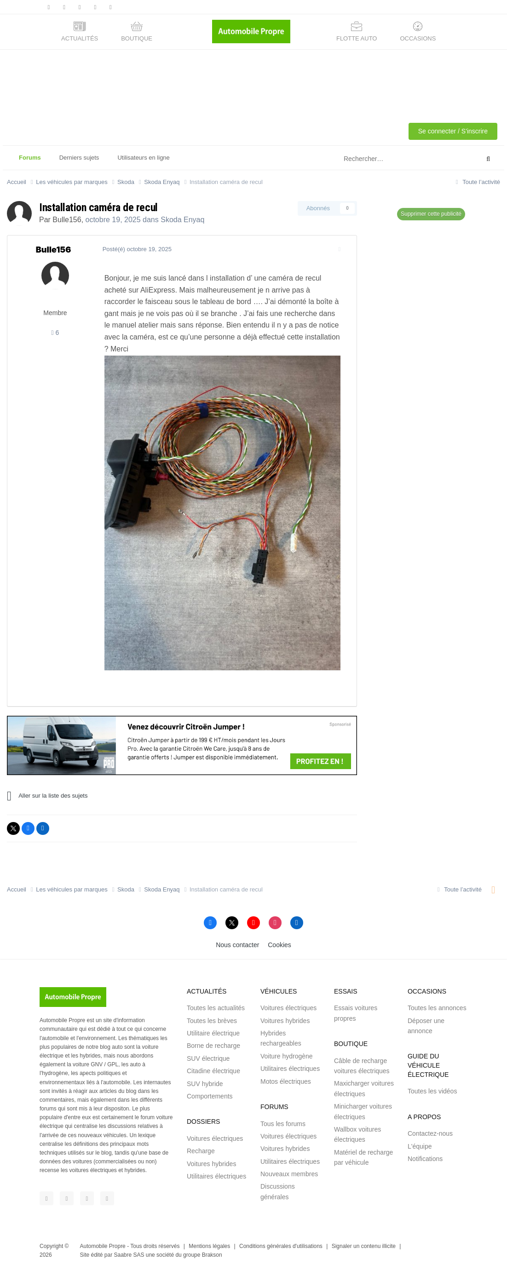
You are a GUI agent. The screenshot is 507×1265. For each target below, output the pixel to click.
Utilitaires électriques (216, 1172)
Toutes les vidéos (432, 1087)
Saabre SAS (129, 1251)
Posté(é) (133, 249)
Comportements (210, 1092)
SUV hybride (205, 1080)
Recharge (201, 1147)
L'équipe (420, 1142)
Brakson (212, 1251)
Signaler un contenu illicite (364, 1242)
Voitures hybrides (211, 1160)
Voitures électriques (215, 1134)
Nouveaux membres (289, 1170)
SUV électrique (208, 1054)
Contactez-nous (430, 1129)
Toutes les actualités (216, 1004)
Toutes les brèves (212, 1017)
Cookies (279, 941)
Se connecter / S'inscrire (453, 131)
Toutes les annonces (437, 1004)
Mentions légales (209, 1242)
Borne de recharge (213, 1042)
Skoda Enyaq (182, 220)
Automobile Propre (103, 1242)
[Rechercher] (388, 159)
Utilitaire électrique (213, 1029)
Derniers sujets (79, 157)
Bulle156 (66, 220)
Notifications (425, 1155)
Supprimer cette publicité (431, 214)
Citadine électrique (213, 1067)
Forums (30, 162)
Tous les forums (282, 1120)
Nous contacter (237, 941)
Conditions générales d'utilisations (281, 1242)
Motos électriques (285, 1077)
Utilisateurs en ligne (143, 157)
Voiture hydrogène (286, 1052)
